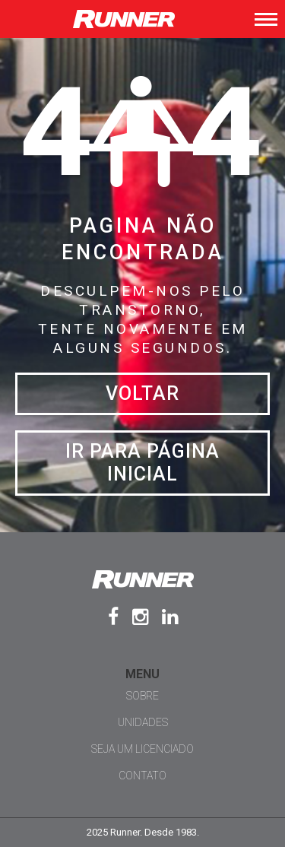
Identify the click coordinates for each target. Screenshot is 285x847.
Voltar (142, 393)
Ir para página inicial (142, 462)
